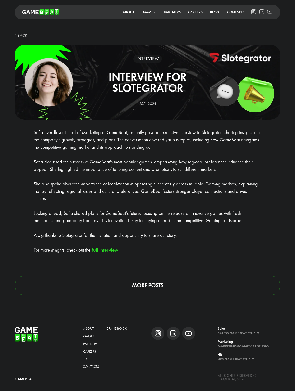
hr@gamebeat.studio (236, 359)
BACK (22, 35)
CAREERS (89, 351)
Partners (90, 344)
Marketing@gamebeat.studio (243, 346)
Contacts (91, 366)
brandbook (117, 328)
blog (87, 359)
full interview (105, 250)
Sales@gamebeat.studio (238, 333)
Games (89, 336)
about (88, 328)
